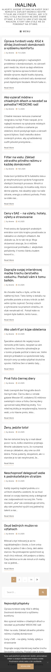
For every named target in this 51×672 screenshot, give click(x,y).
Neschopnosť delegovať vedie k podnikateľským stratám (24, 474)
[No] (47, 662)
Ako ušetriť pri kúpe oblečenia (25, 329)
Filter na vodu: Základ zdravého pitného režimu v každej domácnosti (22, 160)
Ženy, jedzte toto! (16, 427)
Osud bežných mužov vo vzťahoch (21, 527)
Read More (9, 87)
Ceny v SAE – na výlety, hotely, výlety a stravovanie (25, 215)
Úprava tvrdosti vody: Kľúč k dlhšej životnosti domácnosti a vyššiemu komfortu (24, 44)
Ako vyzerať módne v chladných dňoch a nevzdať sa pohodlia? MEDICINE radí (25, 100)
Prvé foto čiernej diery (19, 378)
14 (32, 579)
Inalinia (25, 5)
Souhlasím (25, 666)
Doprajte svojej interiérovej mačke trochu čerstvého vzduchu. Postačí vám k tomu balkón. (25, 275)
